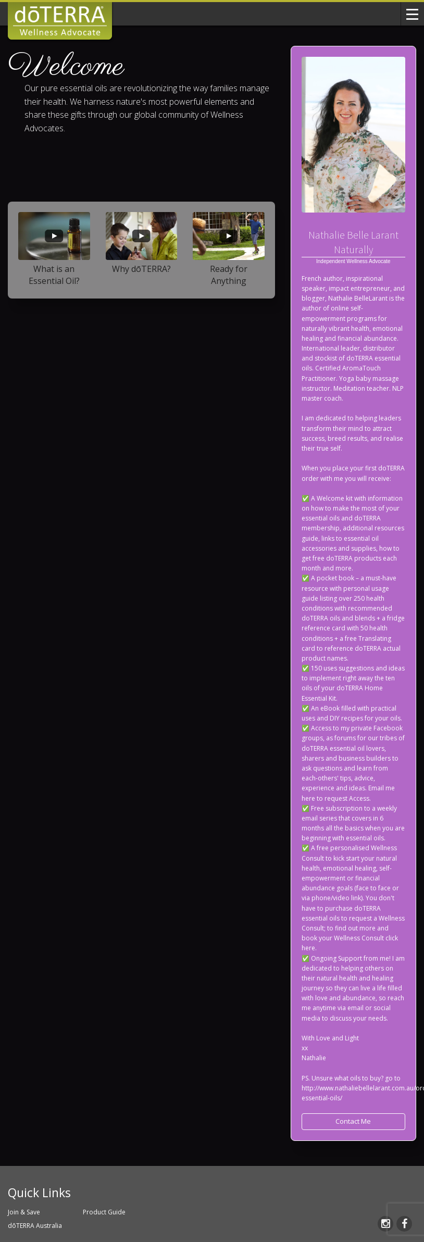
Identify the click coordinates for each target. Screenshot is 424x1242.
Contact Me (353, 1121)
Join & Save (24, 1212)
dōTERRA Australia (35, 1225)
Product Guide (104, 1212)
